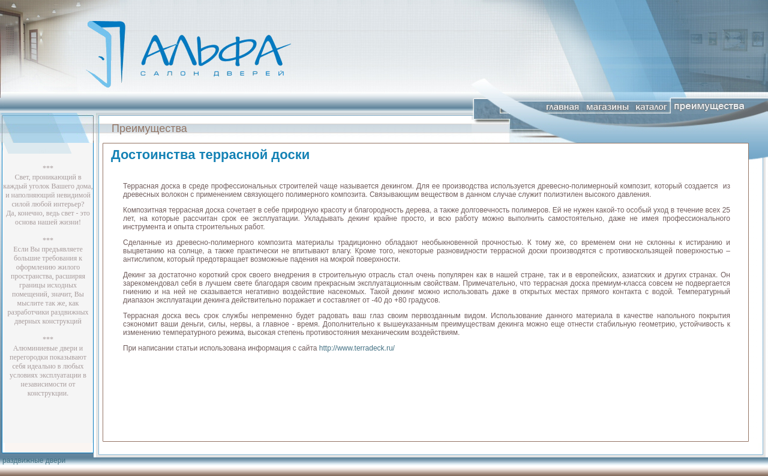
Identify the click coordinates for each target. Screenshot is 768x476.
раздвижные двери (33, 460)
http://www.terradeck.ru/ (357, 348)
